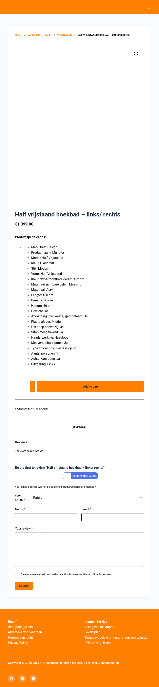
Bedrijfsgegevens (20, 627)
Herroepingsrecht (20, 637)
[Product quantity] (25, 386)
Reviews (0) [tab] (79, 427)
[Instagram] (33, 678)
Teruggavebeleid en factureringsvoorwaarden (116, 637)
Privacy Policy (18, 643)
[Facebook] (11, 678)
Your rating (20, 497)
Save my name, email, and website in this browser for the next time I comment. (66, 574)
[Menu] (149, 7)
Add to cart (90, 386)
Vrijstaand (39, 408)
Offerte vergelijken (97, 643)
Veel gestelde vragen (99, 627)
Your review (24, 528)
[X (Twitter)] (22, 678)
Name (20, 509)
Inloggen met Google (81, 476)
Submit (24, 586)
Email (86, 509)
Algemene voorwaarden (25, 632)
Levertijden (92, 632)
